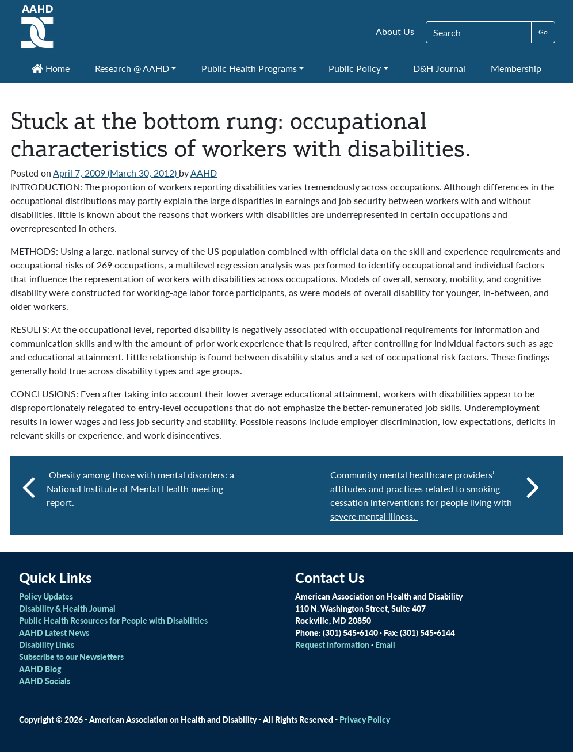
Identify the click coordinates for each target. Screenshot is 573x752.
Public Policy (354, 68)
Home (51, 68)
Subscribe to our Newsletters (71, 656)
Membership (516, 68)
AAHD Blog (40, 668)
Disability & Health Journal (67, 608)
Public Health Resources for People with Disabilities (113, 620)
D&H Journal (439, 68)
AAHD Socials (44, 680)
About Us (395, 31)
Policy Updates (46, 596)
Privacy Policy (364, 719)
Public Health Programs (249, 68)
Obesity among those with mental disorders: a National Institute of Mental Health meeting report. (140, 488)
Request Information (332, 644)
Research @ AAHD (132, 68)
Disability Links (46, 644)
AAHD (203, 172)
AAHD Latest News (54, 632)
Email (385, 644)
